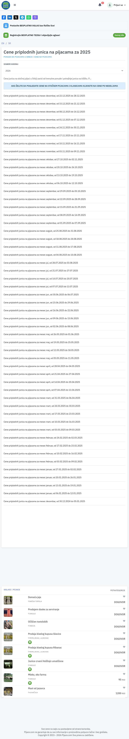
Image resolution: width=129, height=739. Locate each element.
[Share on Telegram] (22, 17)
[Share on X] (16, 17)
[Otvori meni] (14, 5)
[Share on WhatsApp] (28, 17)
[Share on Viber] (35, 17)
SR (9, 43)
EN (2, 43)
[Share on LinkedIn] (9, 17)
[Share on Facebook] (4, 17)
